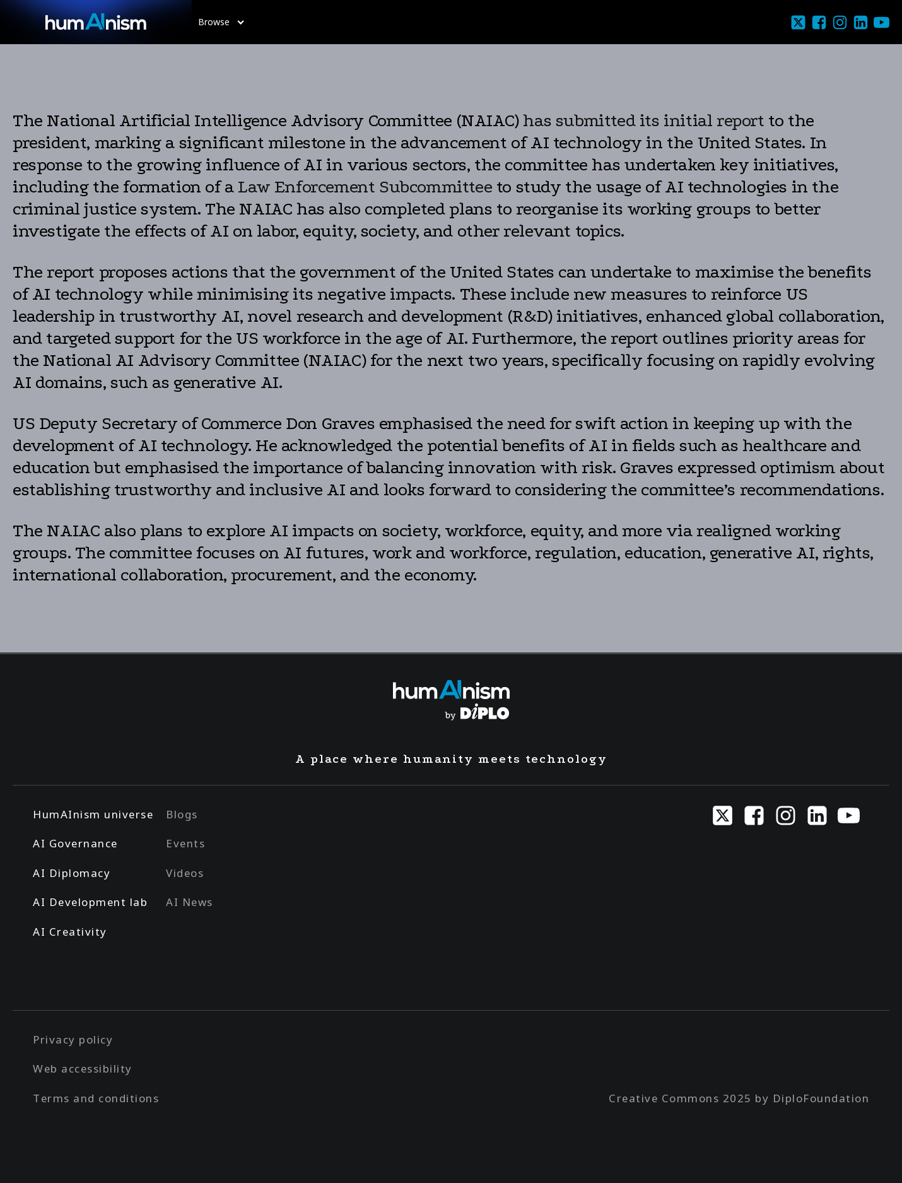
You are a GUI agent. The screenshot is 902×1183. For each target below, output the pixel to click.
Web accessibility (82, 1068)
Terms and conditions (96, 1098)
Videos (185, 873)
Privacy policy (73, 1039)
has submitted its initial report (643, 120)
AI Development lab (90, 902)
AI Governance (75, 843)
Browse (221, 22)
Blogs (182, 814)
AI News (189, 902)
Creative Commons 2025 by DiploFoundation (739, 1098)
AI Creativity (70, 931)
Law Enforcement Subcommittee (365, 187)
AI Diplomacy (71, 873)
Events (185, 843)
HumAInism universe (93, 814)
